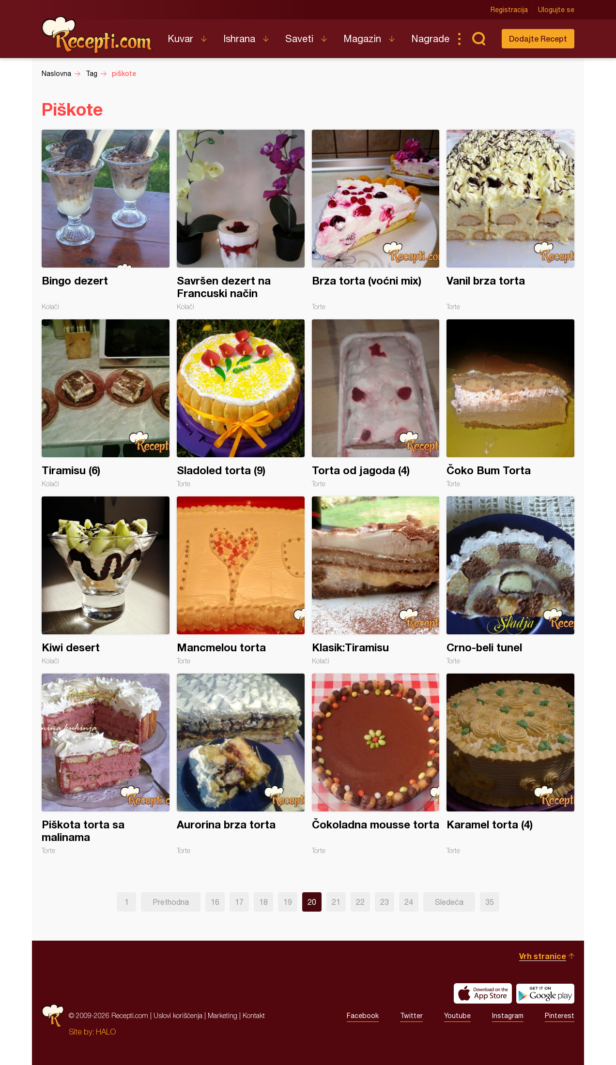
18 (263, 902)
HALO (106, 1031)
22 (360, 902)
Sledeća (449, 902)
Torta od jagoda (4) (376, 403)
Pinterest (559, 1016)
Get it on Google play (545, 993)
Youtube (457, 1016)
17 (239, 902)
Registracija (509, 10)
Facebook (363, 1016)
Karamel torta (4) (510, 764)
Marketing (222, 1015)
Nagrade (430, 38)
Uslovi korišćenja (178, 1015)
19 (287, 902)
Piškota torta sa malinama (105, 764)
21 (336, 902)
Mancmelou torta (241, 580)
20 (312, 902)
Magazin (362, 38)
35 (489, 902)
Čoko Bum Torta (510, 403)
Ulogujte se (556, 10)
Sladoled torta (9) (241, 403)
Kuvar (180, 38)
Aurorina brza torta (241, 764)
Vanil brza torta (510, 220)
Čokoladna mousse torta (376, 764)
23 (384, 902)
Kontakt (254, 1015)
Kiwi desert (105, 580)
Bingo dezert (105, 220)
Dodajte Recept (538, 38)
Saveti (299, 38)
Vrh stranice (542, 955)
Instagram (508, 1016)
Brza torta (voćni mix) (376, 220)
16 (215, 902)
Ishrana (239, 38)
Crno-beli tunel (510, 580)
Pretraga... (478, 38)
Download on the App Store (483, 993)
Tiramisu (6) (105, 403)
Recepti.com (97, 35)
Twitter (411, 1016)
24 (408, 902)
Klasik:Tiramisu (376, 580)
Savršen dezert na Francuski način (241, 220)
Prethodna (171, 902)
